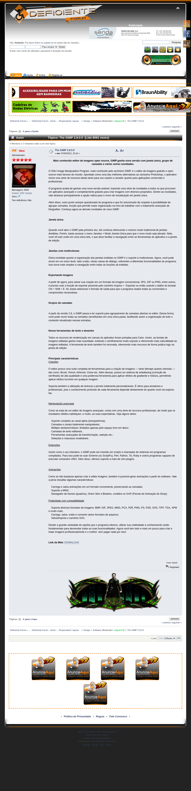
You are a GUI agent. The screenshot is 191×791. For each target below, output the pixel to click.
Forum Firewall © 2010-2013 (103, 741)
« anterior (166, 127)
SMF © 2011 (95, 732)
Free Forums (102, 735)
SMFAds (90, 735)
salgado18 (119, 121)
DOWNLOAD (71, 542)
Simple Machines (109, 732)
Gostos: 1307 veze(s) (22, 193)
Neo (22, 150)
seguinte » (177, 127)
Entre (37, 43)
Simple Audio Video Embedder (96, 738)
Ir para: (154, 638)
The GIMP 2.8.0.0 (65, 150)
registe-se (49, 43)
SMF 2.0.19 (83, 732)
